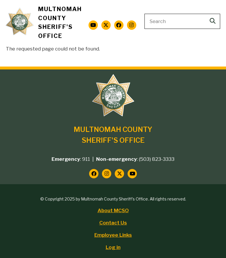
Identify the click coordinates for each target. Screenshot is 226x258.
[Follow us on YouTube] (93, 25)
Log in (113, 247)
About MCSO (113, 210)
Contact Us (113, 223)
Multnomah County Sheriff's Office (60, 22)
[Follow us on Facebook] (118, 25)
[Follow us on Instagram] (131, 25)
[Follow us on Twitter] (106, 25)
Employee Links (113, 235)
